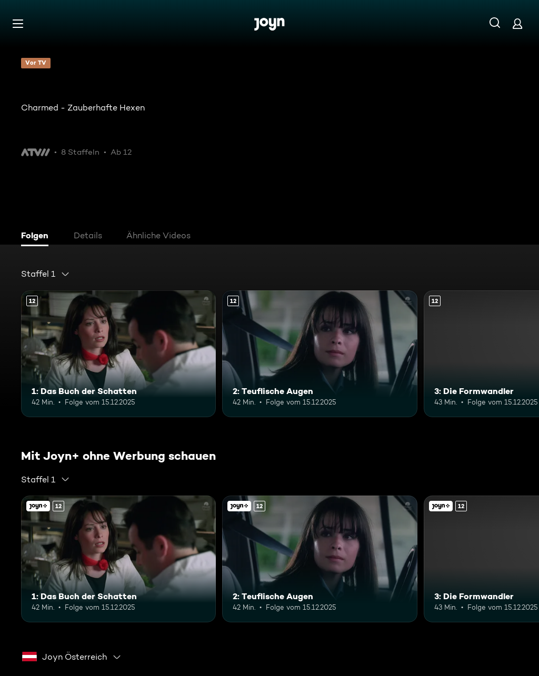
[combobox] (45, 274)
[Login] (517, 23)
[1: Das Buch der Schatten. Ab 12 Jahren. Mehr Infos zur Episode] (118, 353)
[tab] (37, 236)
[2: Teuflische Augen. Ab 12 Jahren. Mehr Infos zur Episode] (319, 353)
